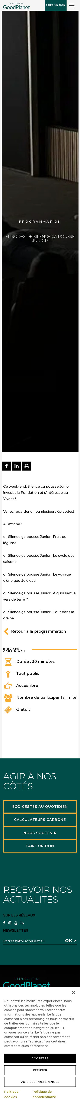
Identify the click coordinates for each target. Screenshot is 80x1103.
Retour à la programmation (34, 631)
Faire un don (55, 5)
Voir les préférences (40, 1082)
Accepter (40, 1058)
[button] (73, 992)
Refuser (40, 1070)
